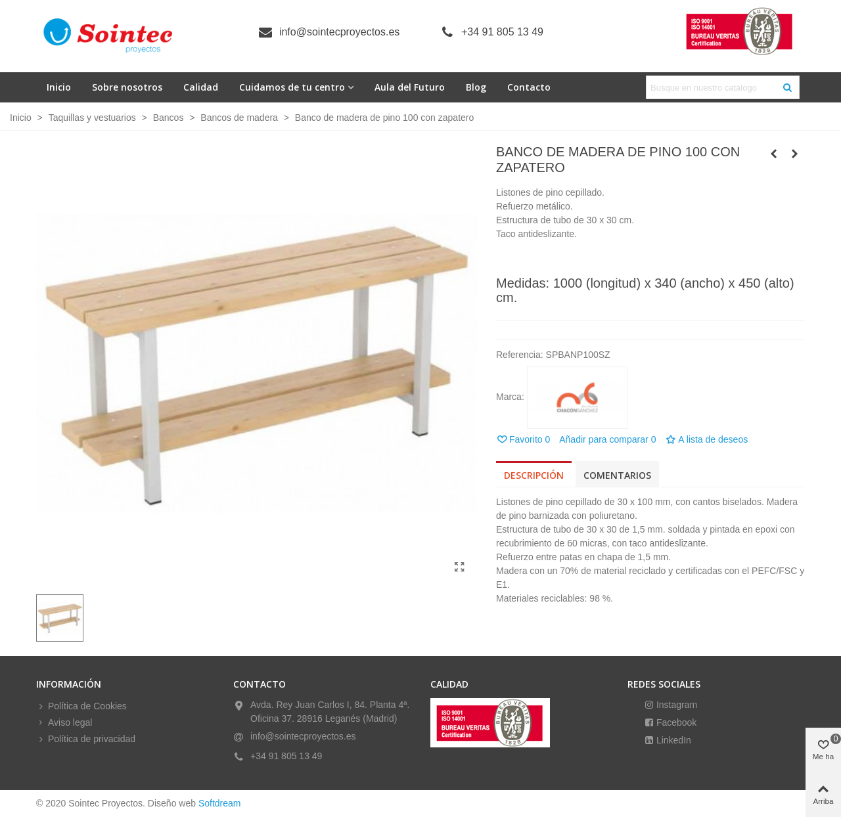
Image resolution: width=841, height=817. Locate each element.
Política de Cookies (81, 706)
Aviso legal (64, 723)
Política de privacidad (85, 739)
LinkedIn (672, 740)
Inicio (59, 87)
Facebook (675, 722)
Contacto (529, 87)
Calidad (200, 87)
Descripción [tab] (534, 475)
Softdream (219, 803)
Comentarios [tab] (617, 475)
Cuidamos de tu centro (292, 87)
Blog (476, 87)
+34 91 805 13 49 (502, 31)
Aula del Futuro (410, 87)
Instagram (675, 704)
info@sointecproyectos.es (339, 31)
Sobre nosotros (127, 87)
